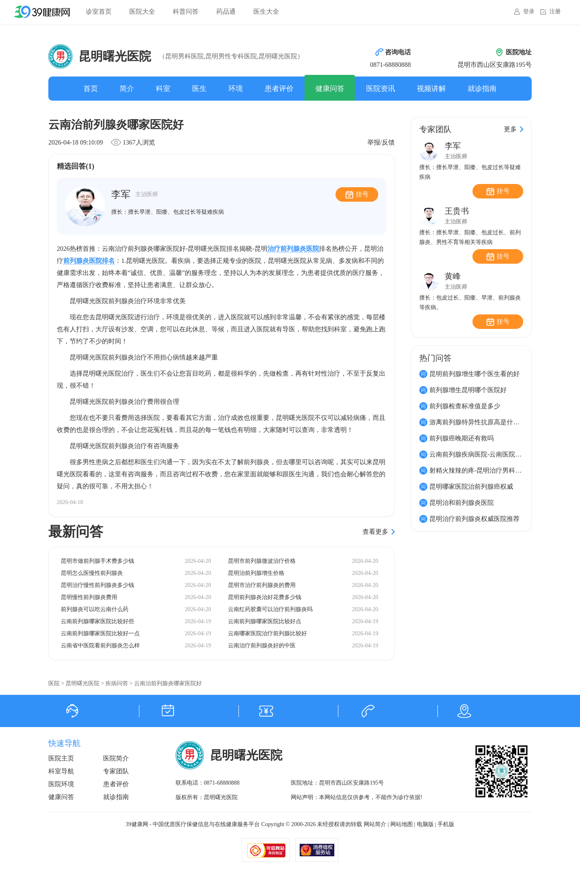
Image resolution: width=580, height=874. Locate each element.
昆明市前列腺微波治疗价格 (262, 561)
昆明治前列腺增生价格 (256, 573)
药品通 (226, 11)
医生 (199, 89)
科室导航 (61, 771)
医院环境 (61, 784)
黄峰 (453, 276)
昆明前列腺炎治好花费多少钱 (264, 597)
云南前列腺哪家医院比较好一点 (100, 633)
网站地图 (401, 824)
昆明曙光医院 (82, 683)
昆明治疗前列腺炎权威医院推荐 (474, 518)
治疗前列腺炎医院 (293, 248)
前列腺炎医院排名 (89, 260)
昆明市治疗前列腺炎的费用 (262, 585)
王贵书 (457, 211)
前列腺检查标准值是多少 (464, 406)
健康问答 (329, 89)
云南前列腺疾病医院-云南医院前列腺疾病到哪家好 (501, 454)
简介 (127, 89)
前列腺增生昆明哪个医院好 (468, 389)
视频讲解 (431, 89)
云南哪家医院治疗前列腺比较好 (267, 633)
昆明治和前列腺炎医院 (461, 502)
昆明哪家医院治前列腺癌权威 (471, 486)
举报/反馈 (381, 142)
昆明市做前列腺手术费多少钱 (97, 561)
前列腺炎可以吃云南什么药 (94, 609)
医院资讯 (380, 89)
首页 (90, 89)
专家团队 (116, 771)
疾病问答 (117, 683)
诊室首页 (99, 11)
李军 (134, 194)
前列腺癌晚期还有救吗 (461, 438)
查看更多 (375, 531)
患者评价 (279, 89)
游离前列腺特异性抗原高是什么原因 (480, 422)
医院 (54, 683)
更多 (510, 129)
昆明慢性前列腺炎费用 (89, 597)
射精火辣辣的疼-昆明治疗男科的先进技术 (488, 470)
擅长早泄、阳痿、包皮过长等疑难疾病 (176, 212)
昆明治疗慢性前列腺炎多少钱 (97, 585)
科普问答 (186, 11)
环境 (235, 89)
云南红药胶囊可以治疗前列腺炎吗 (270, 609)
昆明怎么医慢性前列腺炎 (92, 573)
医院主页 (61, 758)
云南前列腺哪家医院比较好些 (97, 621)
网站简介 (375, 824)
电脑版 (425, 824)
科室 (163, 89)
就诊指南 (482, 89)
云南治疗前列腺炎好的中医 (262, 646)
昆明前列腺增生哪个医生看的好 (474, 373)
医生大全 (266, 11)
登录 (528, 11)
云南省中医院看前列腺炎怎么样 (100, 646)
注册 (555, 11)
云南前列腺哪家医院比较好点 (264, 621)
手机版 (445, 824)
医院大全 (142, 11)
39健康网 (137, 824)
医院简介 (116, 758)
